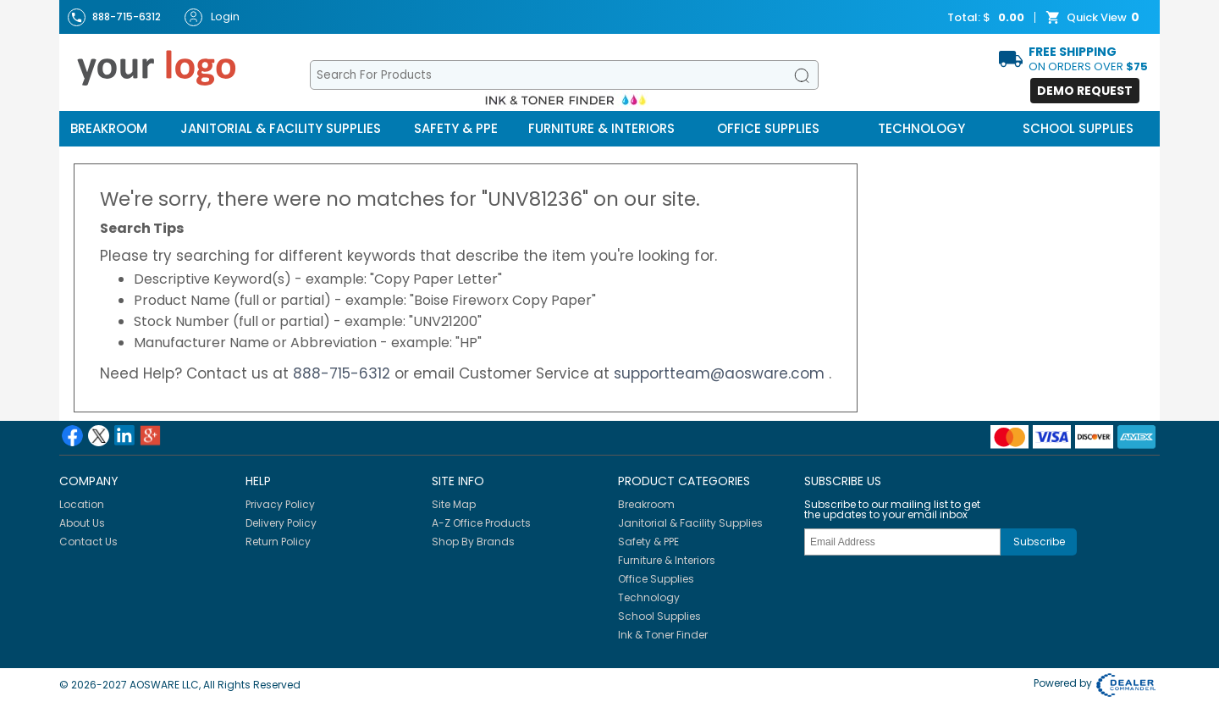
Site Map (454, 504)
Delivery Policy (281, 523)
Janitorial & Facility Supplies (280, 128)
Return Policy (278, 541)
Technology (921, 128)
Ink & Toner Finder (663, 634)
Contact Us (88, 541)
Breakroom (108, 128)
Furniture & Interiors (601, 128)
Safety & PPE (456, 128)
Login (212, 17)
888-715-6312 (343, 373)
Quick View (1094, 17)
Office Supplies (768, 128)
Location (81, 504)
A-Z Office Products (481, 523)
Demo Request (1085, 90)
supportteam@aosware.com (721, 373)
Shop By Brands (473, 541)
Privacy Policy (280, 504)
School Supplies (1078, 128)
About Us (82, 523)
